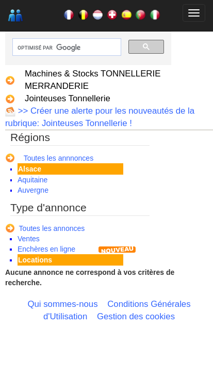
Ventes (29, 239)
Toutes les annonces (52, 228)
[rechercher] (66, 48)
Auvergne (33, 190)
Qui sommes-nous (62, 304)
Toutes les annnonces (58, 158)
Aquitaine (32, 180)
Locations (35, 260)
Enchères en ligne (46, 249)
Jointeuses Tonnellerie (67, 98)
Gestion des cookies (136, 316)
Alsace (29, 169)
